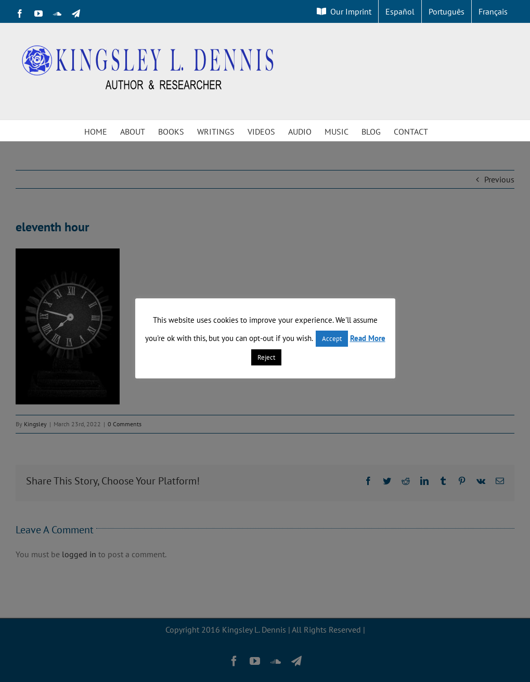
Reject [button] (266, 357)
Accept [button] (332, 338)
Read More (367, 338)
